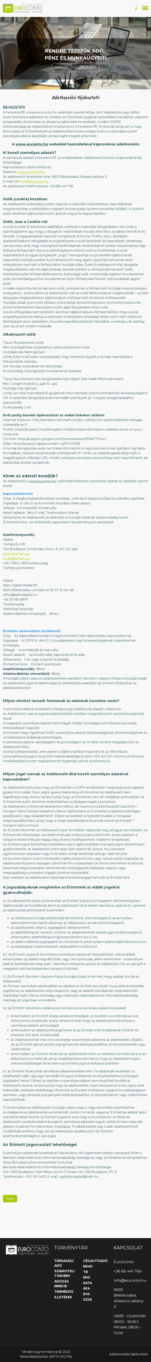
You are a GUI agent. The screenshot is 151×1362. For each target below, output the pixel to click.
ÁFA (86, 1288)
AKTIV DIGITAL (61, 1356)
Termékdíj (63, 1292)
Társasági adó (64, 1263)
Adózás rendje (61, 1284)
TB (85, 1272)
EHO (86, 1277)
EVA (86, 1294)
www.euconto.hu (32, 170)
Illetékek (63, 1297)
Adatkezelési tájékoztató (128, 1354)
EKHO (88, 1266)
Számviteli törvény (64, 1273)
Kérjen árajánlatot (75, 94)
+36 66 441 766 (128, 1271)
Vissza (10, 1225)
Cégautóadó (95, 1261)
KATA (87, 1283)
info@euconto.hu (35, 208)
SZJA (87, 1299)
